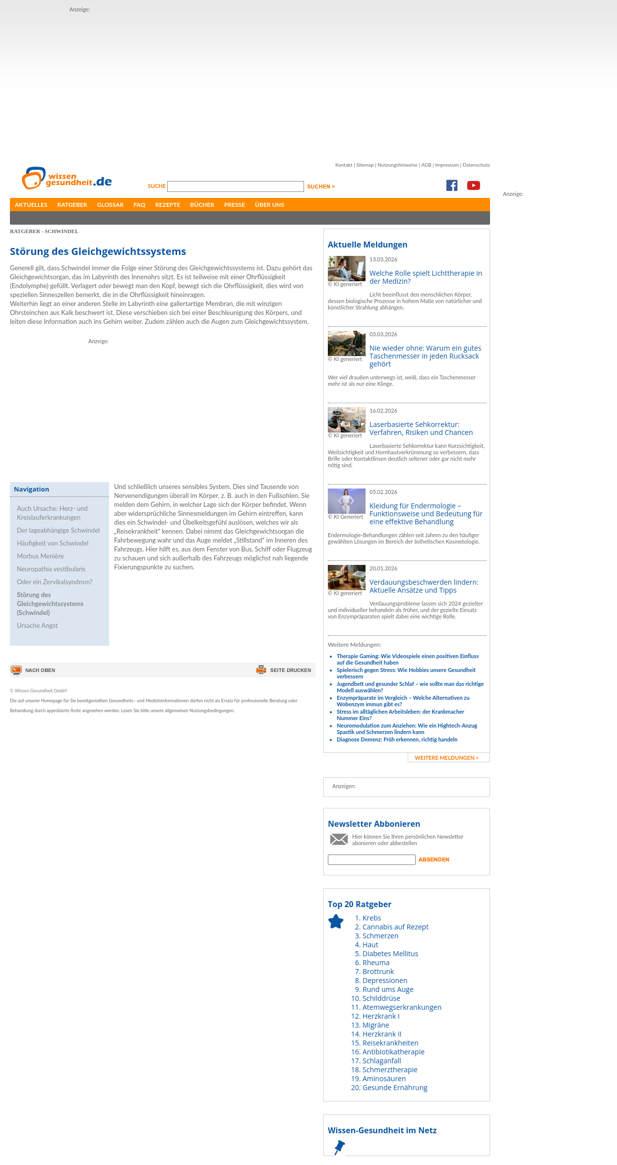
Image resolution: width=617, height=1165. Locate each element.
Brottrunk (378, 971)
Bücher (202, 204)
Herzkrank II (382, 1034)
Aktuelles (31, 204)
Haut (370, 944)
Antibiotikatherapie (394, 1051)
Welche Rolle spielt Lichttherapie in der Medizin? (426, 277)
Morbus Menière (40, 556)
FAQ (139, 204)
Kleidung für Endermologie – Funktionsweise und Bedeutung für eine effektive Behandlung (426, 513)
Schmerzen (381, 935)
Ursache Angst (37, 625)
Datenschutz (476, 165)
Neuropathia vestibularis (51, 569)
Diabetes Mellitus (390, 953)
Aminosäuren (384, 1078)
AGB (426, 165)
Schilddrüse (381, 998)
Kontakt (344, 165)
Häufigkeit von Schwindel (52, 543)
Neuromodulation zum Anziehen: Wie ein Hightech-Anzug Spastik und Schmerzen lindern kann (407, 728)
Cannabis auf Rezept (396, 926)
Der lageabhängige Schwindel (58, 530)
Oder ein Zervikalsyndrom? (55, 582)
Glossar (110, 204)
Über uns (269, 204)
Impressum (447, 165)
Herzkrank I (381, 1016)
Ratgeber (72, 204)
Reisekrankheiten (391, 1042)
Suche (157, 186)
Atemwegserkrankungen (402, 1007)
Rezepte (167, 204)
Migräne (376, 1025)
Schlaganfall (382, 1060)
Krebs (372, 917)
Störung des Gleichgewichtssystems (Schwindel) (50, 603)
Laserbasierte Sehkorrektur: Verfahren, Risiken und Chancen (421, 428)
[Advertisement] (231, 83)
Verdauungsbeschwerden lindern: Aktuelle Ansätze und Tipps (424, 586)
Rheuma (376, 962)
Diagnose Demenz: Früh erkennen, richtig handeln (397, 739)
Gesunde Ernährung (395, 1087)
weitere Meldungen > (447, 757)
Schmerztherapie (390, 1069)
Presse (234, 204)
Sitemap (364, 165)
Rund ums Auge (388, 989)
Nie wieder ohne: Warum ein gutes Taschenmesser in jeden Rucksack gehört (425, 355)
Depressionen (385, 980)
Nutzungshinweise (397, 165)
